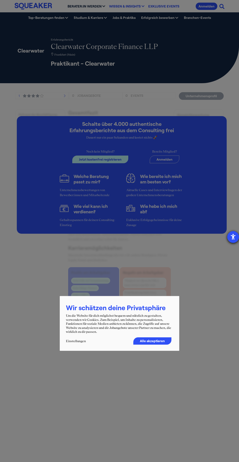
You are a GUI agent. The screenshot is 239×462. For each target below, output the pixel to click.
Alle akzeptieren (152, 341)
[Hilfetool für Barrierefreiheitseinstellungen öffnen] (233, 237)
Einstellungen (76, 341)
